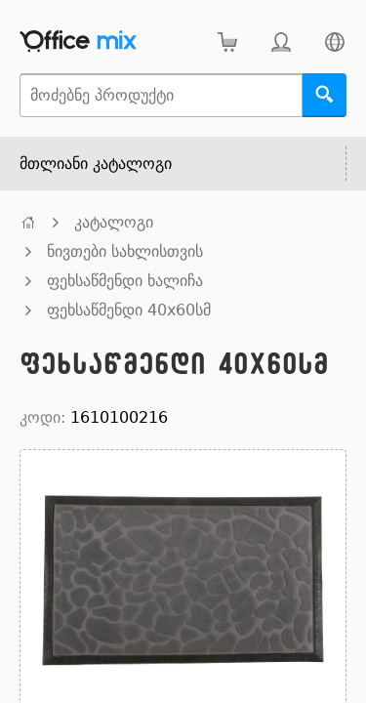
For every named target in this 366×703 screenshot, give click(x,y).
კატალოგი (113, 222)
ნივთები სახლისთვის (125, 251)
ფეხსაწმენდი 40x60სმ (129, 310)
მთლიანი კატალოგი (96, 163)
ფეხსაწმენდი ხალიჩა (125, 280)
